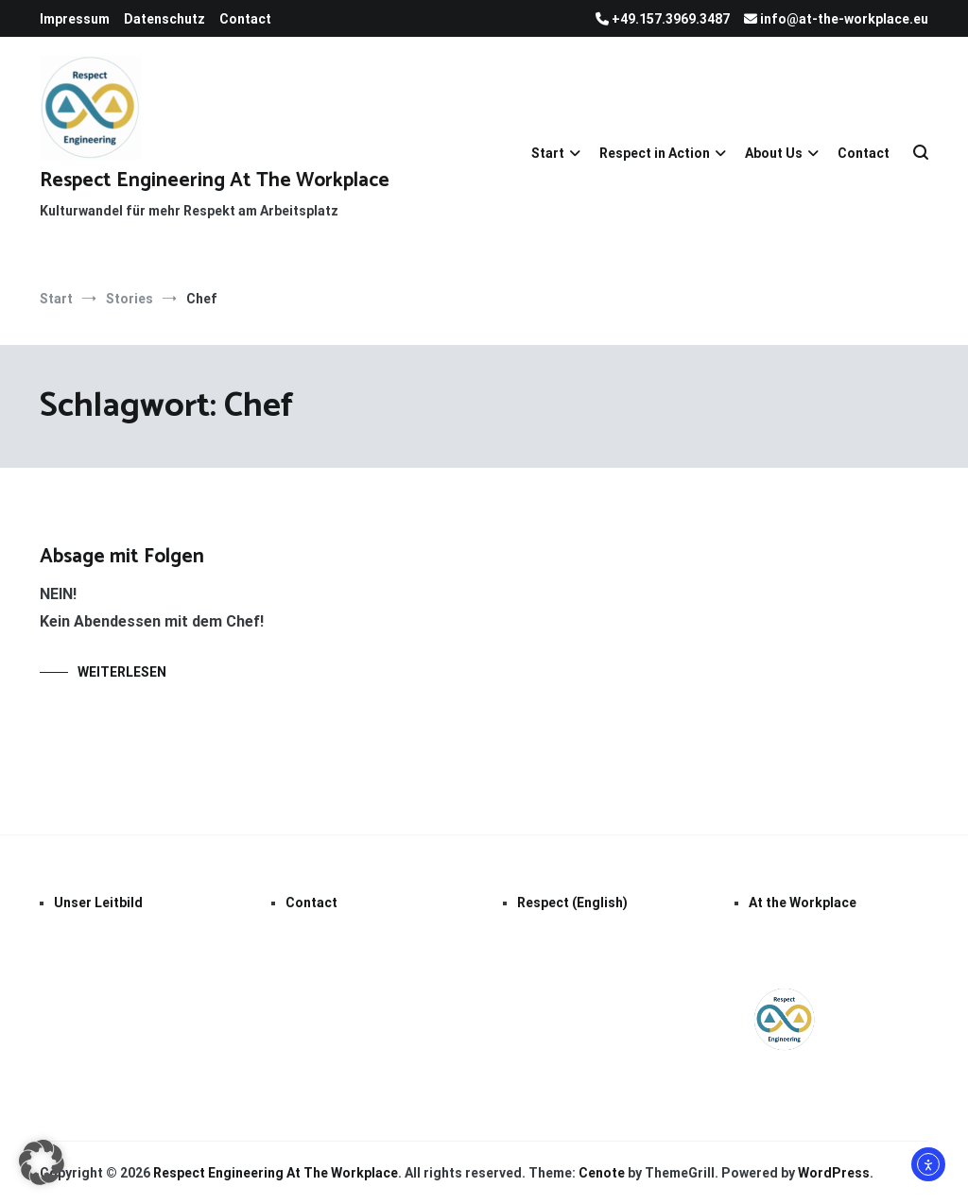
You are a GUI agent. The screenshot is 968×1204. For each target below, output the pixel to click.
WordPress (834, 1172)
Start (547, 153)
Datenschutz (164, 18)
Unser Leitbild (98, 902)
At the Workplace (802, 902)
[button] (41, 1162)
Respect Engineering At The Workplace (214, 180)
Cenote (602, 1172)
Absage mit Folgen (122, 557)
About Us (774, 153)
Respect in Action (654, 153)
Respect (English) (572, 902)
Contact (245, 18)
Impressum (75, 18)
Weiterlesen (122, 671)
